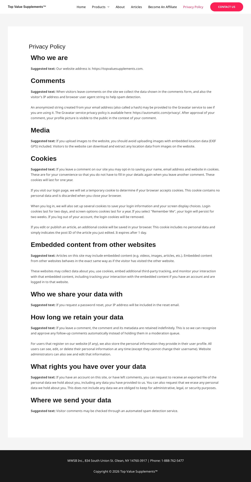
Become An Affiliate (162, 7)
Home (81, 7)
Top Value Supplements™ (27, 6)
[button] (226, 6)
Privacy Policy (193, 7)
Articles (136, 7)
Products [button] (98, 7)
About (120, 7)
